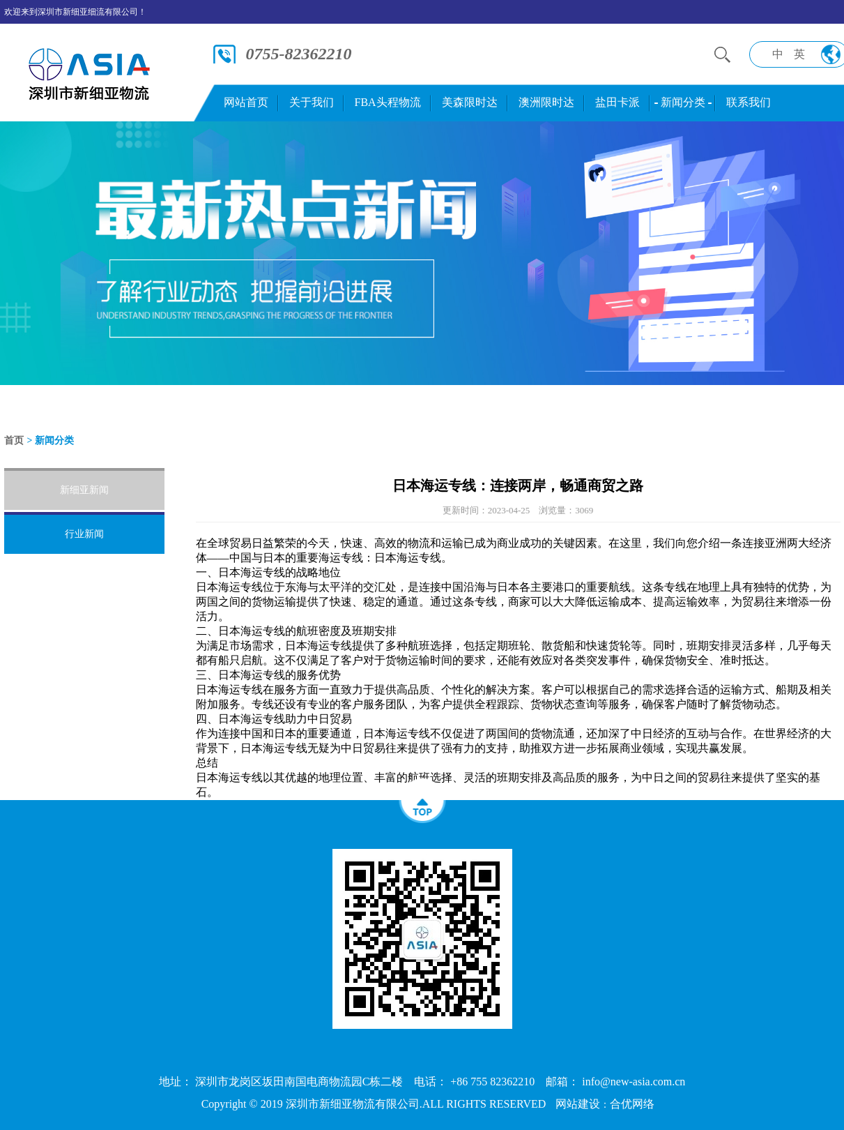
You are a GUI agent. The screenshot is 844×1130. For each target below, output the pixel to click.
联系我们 (748, 102)
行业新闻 (84, 534)
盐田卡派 (617, 102)
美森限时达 (470, 102)
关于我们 (311, 102)
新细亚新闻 (84, 490)
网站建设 (577, 1104)
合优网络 (632, 1104)
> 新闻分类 (50, 440)
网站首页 (246, 102)
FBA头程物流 (388, 102)
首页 (14, 440)
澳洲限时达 (546, 102)
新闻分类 (683, 102)
